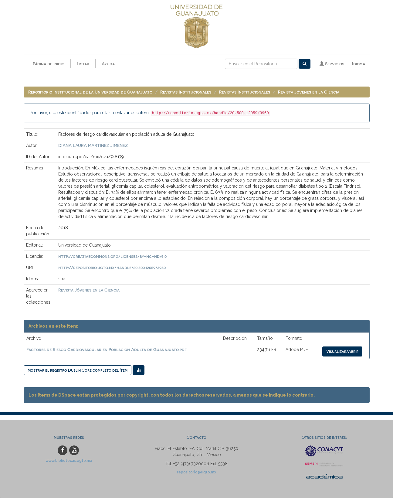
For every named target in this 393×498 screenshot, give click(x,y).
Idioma (358, 63)
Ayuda (108, 63)
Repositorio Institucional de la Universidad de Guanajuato (90, 91)
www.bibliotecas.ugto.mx (69, 460)
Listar (83, 63)
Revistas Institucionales (185, 91)
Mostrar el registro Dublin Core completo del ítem (77, 370)
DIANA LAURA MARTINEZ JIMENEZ (93, 145)
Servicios (332, 63)
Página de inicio (48, 63)
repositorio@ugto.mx (196, 472)
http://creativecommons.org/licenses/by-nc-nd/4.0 (112, 256)
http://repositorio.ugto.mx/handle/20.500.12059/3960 (112, 267)
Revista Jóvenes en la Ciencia (308, 91)
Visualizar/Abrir (342, 351)
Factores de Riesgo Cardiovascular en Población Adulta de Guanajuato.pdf (106, 349)
